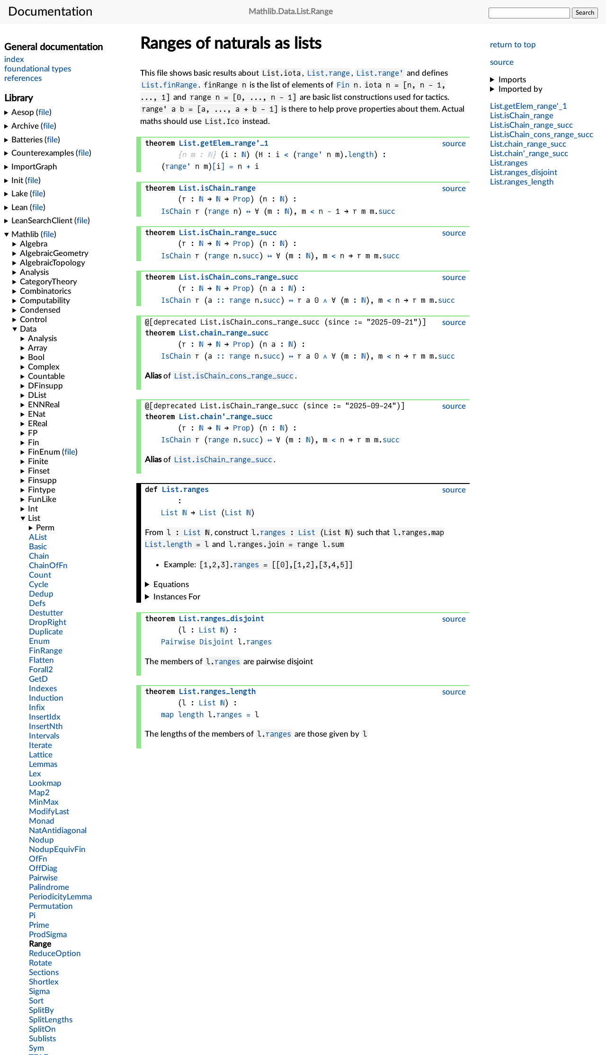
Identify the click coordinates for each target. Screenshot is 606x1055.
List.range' (379, 73)
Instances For (176, 597)
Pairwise (178, 641)
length (361, 154)
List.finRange (169, 84)
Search (585, 12)
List (169, 512)
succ (386, 211)
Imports (512, 80)
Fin (343, 84)
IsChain (176, 211)
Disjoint (216, 641)
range (218, 211)
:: (220, 300)
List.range (328, 73)
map (167, 714)
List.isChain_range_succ (223, 459)
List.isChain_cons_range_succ (234, 375)
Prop (241, 198)
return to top (513, 45)
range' (309, 154)
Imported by (521, 89)
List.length (168, 544)
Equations (171, 584)
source (502, 62)
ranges (272, 532)
